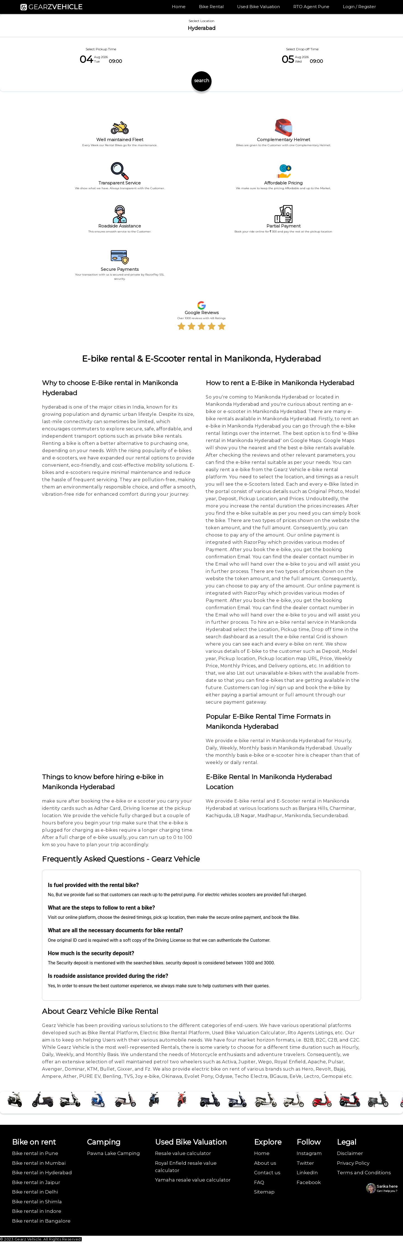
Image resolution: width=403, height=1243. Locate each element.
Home (179, 6)
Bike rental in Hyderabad (42, 1172)
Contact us (267, 1172)
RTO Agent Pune (312, 6)
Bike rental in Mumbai (38, 1163)
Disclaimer (350, 1153)
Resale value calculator (183, 1153)
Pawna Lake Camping (113, 1153)
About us (265, 1163)
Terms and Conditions (364, 1172)
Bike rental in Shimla (37, 1201)
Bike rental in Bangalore (41, 1221)
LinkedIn (307, 1172)
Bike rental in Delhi (35, 1192)
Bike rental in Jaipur (36, 1182)
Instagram (309, 1153)
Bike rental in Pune (35, 1153)
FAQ (259, 1182)
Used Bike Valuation (258, 6)
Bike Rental (211, 6)
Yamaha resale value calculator (193, 1180)
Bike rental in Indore (36, 1211)
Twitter (305, 1163)
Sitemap (264, 1192)
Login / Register (359, 6)
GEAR (51, 7)
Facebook (309, 1182)
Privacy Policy (353, 1163)
